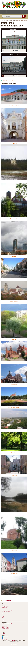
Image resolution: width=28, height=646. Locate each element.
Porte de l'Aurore (14, 475)
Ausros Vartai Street (14, 143)
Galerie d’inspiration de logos (7, 610)
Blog (3, 616)
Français (3, 633)
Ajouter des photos (5, 615)
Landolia (13, 640)
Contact (3, 605)
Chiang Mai (4, 629)
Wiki (3, 617)
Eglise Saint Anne (14, 361)
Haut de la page (6, 600)
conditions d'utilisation (20, 642)
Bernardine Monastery (14, 218)
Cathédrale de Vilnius (14, 278)
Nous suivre (5, 636)
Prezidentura (13, 29)
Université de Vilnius (14, 573)
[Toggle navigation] (4, 11)
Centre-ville (14, 339)
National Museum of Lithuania (14, 105)
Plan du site (5, 620)
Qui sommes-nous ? (5, 606)
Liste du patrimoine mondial (7, 623)
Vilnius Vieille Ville (14, 595)
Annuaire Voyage (5, 625)
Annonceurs (4, 607)
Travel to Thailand (5, 627)
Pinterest (4, 639)
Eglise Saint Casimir (14, 384)
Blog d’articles (4, 626)
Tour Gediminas (14, 550)
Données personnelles (6, 611)
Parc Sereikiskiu (14, 452)
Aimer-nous (5, 638)
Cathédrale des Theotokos (14, 301)
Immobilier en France (6, 628)
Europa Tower (14, 256)
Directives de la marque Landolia (8, 608)
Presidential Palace (13, 54)
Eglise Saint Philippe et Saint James (14, 407)
